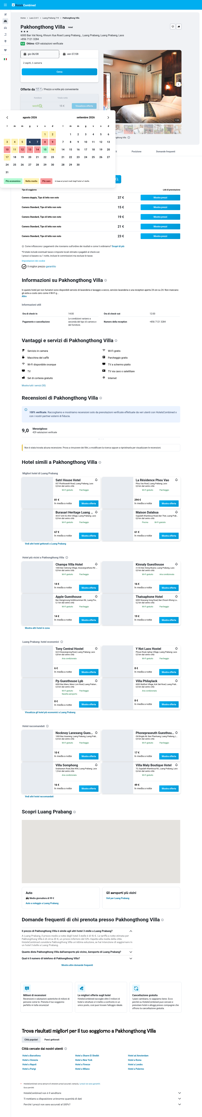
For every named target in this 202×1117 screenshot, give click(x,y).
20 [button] (73, 106)
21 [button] (80, 106)
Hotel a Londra (141, 1064)
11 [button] (57, 98)
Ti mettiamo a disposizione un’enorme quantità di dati (108, 1099)
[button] (5, 4)
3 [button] (50, 91)
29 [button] (88, 113)
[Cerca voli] (5, 14)
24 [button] (50, 113)
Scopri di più (123, 246)
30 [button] (95, 113)
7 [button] (80, 91)
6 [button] (73, 91)
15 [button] (88, 98)
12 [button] (65, 98)
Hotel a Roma (140, 1060)
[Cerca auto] (5, 28)
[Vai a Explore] (5, 41)
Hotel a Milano (88, 1069)
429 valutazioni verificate (54, 43)
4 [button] (58, 91)
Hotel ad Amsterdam (144, 1055)
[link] (51, 544)
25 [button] (57, 113)
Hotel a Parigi (34, 1069)
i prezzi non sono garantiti (95, 1084)
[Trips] (5, 50)
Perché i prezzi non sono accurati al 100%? (108, 1104)
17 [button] (50, 106)
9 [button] (95, 91)
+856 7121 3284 (35, 39)
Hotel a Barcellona (37, 1055)
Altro (29, 296)
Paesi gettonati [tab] (57, 1039)
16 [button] (95, 98)
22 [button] (88, 106)
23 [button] (95, 106)
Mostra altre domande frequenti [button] (82, 965)
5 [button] (65, 91)
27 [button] (73, 113)
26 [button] (65, 113)
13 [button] (73, 98)
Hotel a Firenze (88, 1064)
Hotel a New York (89, 1060)
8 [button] (88, 91)
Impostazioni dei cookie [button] (39, 261)
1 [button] (88, 83)
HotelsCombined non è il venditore (108, 1093)
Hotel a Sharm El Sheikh (92, 1055)
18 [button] (57, 106)
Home (28, 18)
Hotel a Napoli (35, 1064)
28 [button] (80, 113)
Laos (37, 18)
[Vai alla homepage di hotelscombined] (23, 4)
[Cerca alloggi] (5, 21)
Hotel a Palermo (141, 1069)
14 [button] (80, 98)
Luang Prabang (54, 18)
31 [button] (50, 121)
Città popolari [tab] (36, 1039)
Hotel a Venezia (35, 1060)
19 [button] (65, 106)
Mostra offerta (94, 503)
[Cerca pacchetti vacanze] (5, 34)
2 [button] (95, 83)
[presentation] (134, 137)
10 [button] (50, 98)
